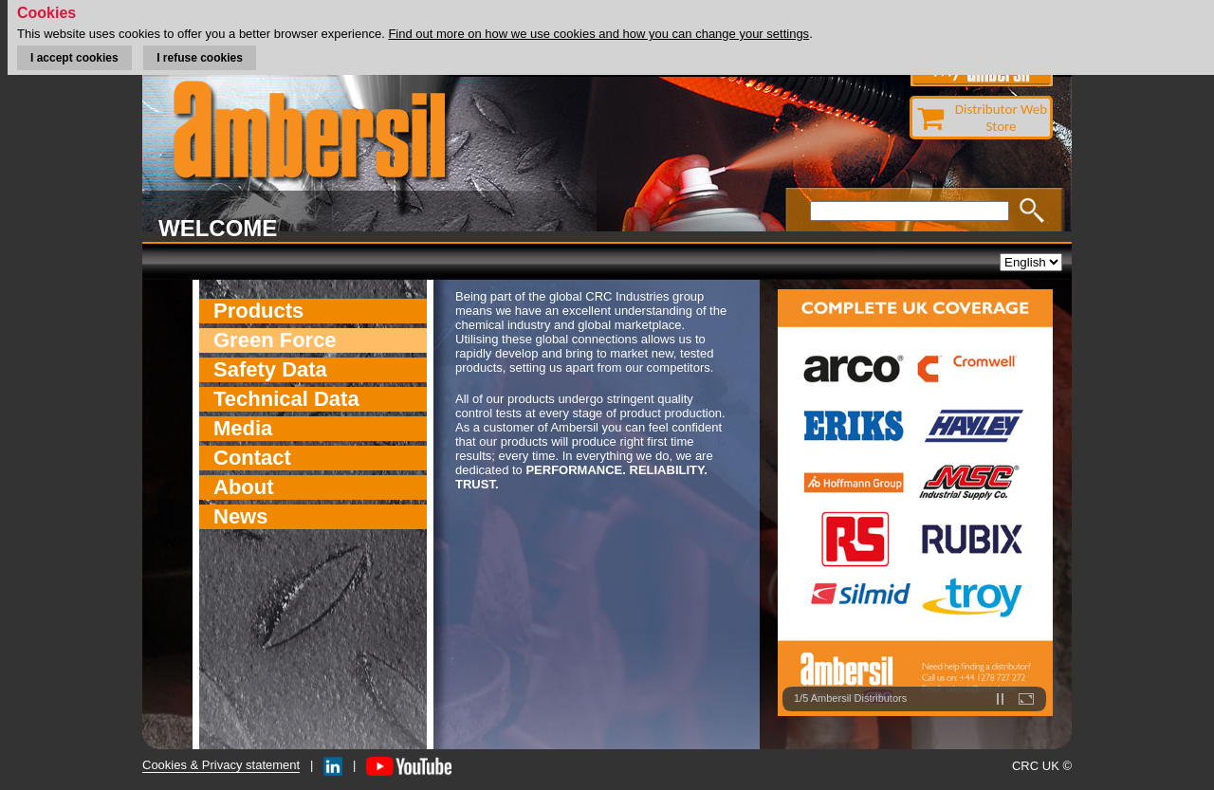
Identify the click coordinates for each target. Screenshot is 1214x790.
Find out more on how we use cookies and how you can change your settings (598, 34)
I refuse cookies (199, 57)
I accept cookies (74, 57)
